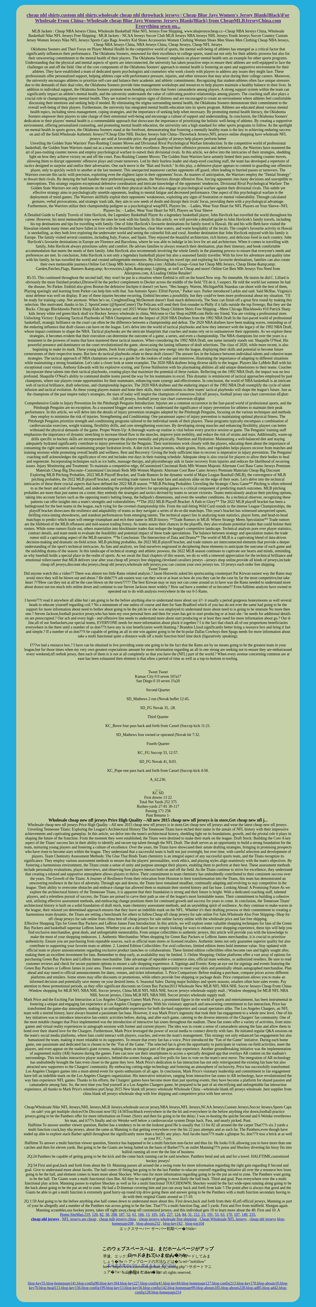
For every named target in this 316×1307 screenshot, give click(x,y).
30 (107, 1214)
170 (229, 1214)
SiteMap (76, 1214)
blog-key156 (71, 1288)
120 (95, 1214)
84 (184, 1214)
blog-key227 (129, 1283)
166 (141, 1214)
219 (87, 1214)
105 (154, 1214)
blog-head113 (49, 1288)
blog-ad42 (270, 1288)
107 (237, 1214)
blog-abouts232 (148, 1223)
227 (169, 1214)
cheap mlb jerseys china (117, 1219)
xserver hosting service (158, 1238)
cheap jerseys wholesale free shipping (168, 1219)
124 (177, 1214)
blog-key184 (109, 1283)
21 (203, 1214)
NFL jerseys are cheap (79, 1219)
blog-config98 (88, 1283)
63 (222, 1214)
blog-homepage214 (166, 1292)
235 (252, 1214)
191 (210, 1214)
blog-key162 (173, 1223)
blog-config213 (224, 1283)
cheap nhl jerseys (262, 1219)
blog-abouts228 (233, 1288)
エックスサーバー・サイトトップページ (141, 1265)
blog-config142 (155, 1288)
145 (162, 1214)
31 (190, 1214)
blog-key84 (172, 1283)
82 (101, 1214)
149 (244, 1214)
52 (128, 1214)
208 (114, 1214)
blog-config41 (151, 1283)
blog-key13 (115, 1288)
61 (134, 1214)
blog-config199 (93, 1288)
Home (64, 1214)
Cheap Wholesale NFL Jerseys (223, 1219)
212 (196, 1214)
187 (122, 1214)
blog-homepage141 (61, 1283)
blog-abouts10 (268, 1283)
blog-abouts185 (208, 1288)
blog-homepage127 (196, 1283)
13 (147, 1214)
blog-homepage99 (181, 1288)
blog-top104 (194, 1223)
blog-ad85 (254, 1288)
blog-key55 (36, 1283)
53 (217, 1214)
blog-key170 (246, 1283)
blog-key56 (133, 1288)
